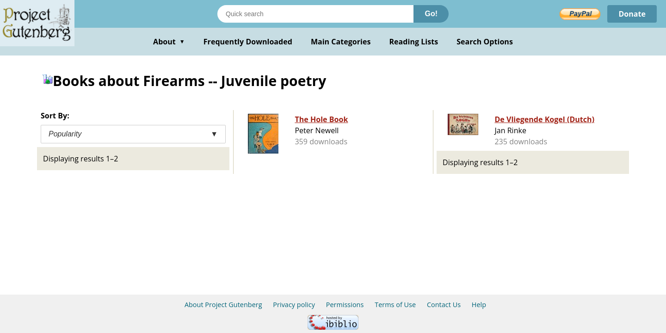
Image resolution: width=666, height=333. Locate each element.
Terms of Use (395, 304)
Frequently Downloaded (248, 42)
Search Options (484, 42)
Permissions (345, 304)
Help (479, 304)
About (169, 41)
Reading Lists (413, 42)
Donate (632, 14)
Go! (431, 14)
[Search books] (315, 14)
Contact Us (444, 304)
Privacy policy (294, 304)
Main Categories (341, 42)
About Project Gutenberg (223, 304)
